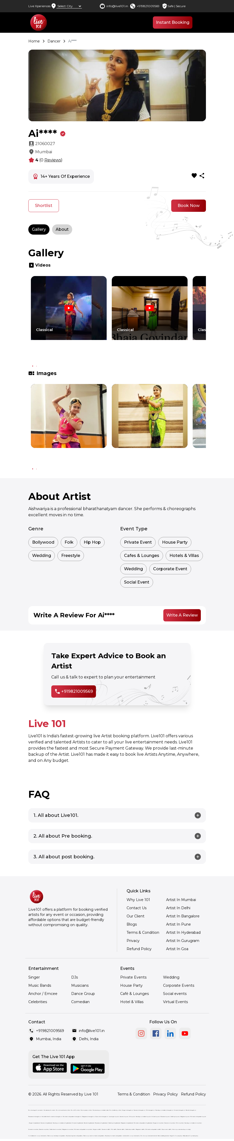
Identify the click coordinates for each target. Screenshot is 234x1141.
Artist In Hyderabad (183, 932)
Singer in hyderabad (34, 1123)
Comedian (80, 1002)
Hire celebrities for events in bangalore (52, 1116)
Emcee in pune (155, 1116)
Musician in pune (165, 1116)
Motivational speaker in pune (198, 1116)
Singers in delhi (97, 1129)
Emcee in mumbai (33, 1129)
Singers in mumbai (158, 1123)
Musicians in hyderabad (101, 1123)
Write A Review (182, 615)
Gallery (39, 229)
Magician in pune (184, 1116)
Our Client (135, 916)
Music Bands (39, 985)
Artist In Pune (178, 924)
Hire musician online (86, 1110)
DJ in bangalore (150, 1110)
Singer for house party (176, 1135)
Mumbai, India (48, 1039)
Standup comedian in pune (143, 1116)
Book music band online (63, 1110)
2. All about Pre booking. (62, 836)
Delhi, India (88, 1039)
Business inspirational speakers (74, 1135)
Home (34, 41)
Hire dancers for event (49, 1110)
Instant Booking (172, 22)
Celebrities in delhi (130, 1129)
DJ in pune (132, 1116)
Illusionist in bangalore (101, 1116)
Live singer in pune (114, 1116)
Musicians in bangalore (34, 1116)
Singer (34, 977)
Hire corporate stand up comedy (181, 1129)
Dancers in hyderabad (46, 1123)
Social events (175, 993)
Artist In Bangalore (183, 916)
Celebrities (37, 1002)
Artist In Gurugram (182, 940)
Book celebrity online (115, 1110)
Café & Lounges (134, 993)
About (62, 229)
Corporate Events (178, 985)
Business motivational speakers (113, 1135)
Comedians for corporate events (37, 1135)
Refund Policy (139, 949)
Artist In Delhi (178, 908)
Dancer (53, 41)
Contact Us (136, 908)
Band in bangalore (191, 1110)
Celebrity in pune (174, 1116)
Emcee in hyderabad (77, 1123)
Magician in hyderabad (127, 1123)
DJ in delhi (113, 1129)
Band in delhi (120, 1129)
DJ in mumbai (179, 1123)
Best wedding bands (163, 1135)
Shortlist (43, 205)
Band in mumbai (43, 1129)
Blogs (132, 924)
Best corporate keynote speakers (56, 1135)
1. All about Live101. (55, 815)
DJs (74, 977)
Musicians (80, 985)
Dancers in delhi (106, 1129)
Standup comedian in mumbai (192, 1123)
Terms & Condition (143, 932)
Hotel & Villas (131, 1002)
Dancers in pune (124, 1116)
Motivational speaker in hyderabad (143, 1123)
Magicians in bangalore (88, 1116)
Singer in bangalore (127, 1110)
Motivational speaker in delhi (153, 1129)
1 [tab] (33, 366)
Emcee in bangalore (179, 1110)
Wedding (171, 977)
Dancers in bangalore (139, 1110)
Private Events (133, 977)
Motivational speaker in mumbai (83, 1129)
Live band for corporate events (131, 1135)
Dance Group (83, 993)
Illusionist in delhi (166, 1129)
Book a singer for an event (35, 1110)
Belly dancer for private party (190, 1135)
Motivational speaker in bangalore (72, 1116)
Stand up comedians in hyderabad (62, 1123)
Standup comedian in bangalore (164, 1110)
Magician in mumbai (67, 1129)
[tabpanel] (69, 317)
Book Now (189, 205)
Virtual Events (175, 1002)
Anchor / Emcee (42, 993)
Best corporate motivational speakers (93, 1135)
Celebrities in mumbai (55, 1129)
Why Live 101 (138, 899)
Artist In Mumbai (181, 899)
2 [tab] (37, 366)
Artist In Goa (177, 949)
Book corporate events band (149, 1135)
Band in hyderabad (89, 1123)
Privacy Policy (165, 1094)
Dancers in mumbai (169, 1123)
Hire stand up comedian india (100, 1110)
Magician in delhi (140, 1129)
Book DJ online (75, 1110)
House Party (131, 985)
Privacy (133, 940)
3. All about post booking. (63, 857)
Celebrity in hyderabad (114, 1123)
